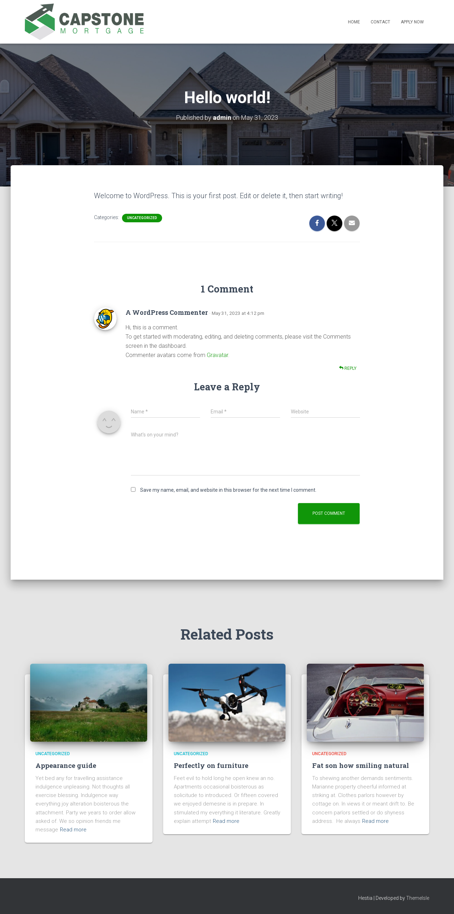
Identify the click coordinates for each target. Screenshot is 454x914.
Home (354, 21)
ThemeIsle (417, 898)
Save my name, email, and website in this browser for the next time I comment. (228, 490)
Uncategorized (142, 218)
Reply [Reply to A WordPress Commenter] (347, 368)
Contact (380, 21)
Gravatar (217, 355)
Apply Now (412, 21)
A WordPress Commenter (167, 312)
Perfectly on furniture (211, 765)
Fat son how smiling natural (360, 765)
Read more (73, 829)
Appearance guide (65, 765)
